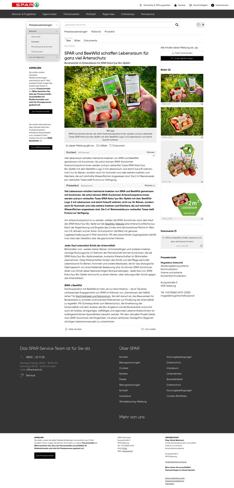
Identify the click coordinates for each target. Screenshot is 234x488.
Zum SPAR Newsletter (40, 147)
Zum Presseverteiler (41, 111)
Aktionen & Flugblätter (24, 14)
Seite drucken (75, 329)
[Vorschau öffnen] (110, 97)
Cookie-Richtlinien (177, 396)
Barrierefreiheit (175, 379)
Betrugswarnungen (129, 362)
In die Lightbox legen (182, 58)
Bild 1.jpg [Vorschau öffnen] (110, 131)
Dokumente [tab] (90, 40)
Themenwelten (71, 14)
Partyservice (147, 14)
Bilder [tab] (77, 40)
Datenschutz (174, 362)
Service (27, 375)
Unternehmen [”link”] (219, 5)
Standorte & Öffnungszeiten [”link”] (154, 5)
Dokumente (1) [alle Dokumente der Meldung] (169, 231)
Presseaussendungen (43, 25)
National (43, 31)
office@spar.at (34, 369)
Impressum (173, 368)
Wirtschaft (35, 37)
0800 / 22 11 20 (32, 357)
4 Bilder (103, 145)
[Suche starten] (177, 25)
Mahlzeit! (91, 14)
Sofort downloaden (182, 53)
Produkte (35, 42)
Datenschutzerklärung (174, 481)
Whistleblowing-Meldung (133, 401)
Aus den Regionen (43, 57)
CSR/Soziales (37, 52)
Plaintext (150, 185)
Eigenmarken (50, 14)
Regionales (108, 14)
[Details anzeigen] (202, 104)
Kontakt (123, 356)
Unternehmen (174, 373)
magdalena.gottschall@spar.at (177, 295)
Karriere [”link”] (179, 5)
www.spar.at (127, 451)
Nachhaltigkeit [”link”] (198, 5)
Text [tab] (68, 40)
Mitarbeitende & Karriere (41, 47)
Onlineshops (128, 14)
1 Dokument (118, 145)
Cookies (123, 368)
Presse (122, 379)
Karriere (123, 373)
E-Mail (124, 448)
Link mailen (150, 329)
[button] (200, 25)
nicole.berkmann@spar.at (176, 462)
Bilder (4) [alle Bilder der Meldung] (166, 69)
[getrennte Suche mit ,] (122, 25)
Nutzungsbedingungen (179, 356)
